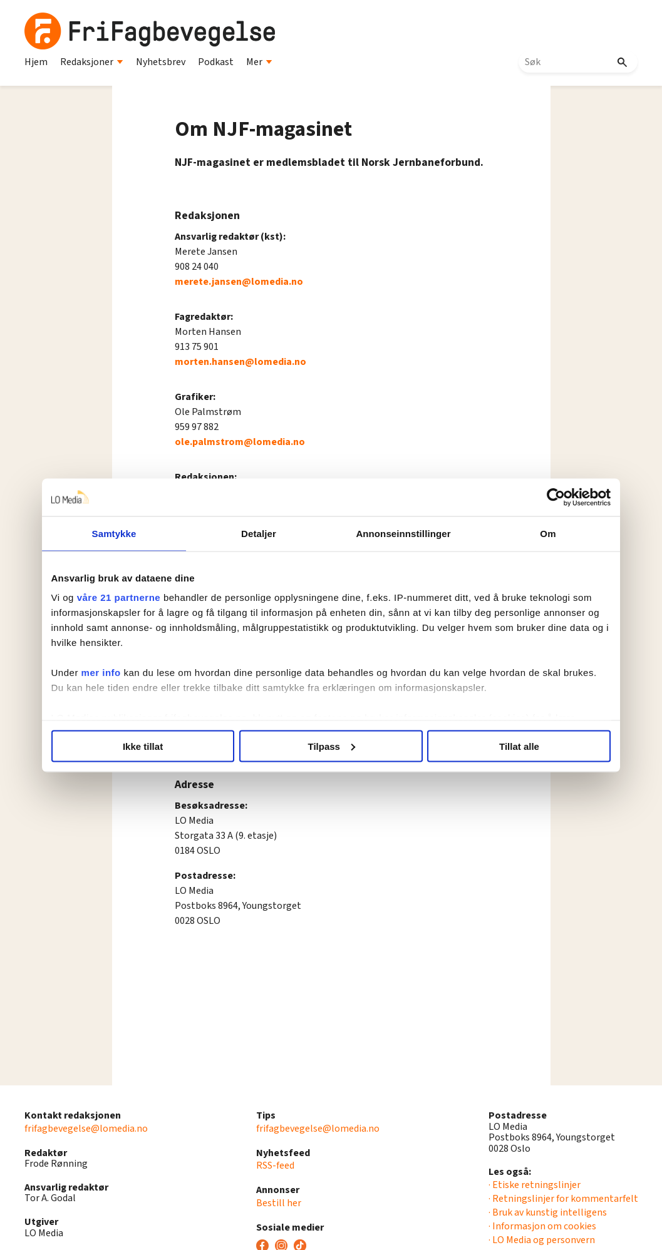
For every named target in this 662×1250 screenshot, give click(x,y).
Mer (259, 62)
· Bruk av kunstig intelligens (548, 1212)
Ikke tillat (148, 745)
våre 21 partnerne (126, 597)
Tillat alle (514, 745)
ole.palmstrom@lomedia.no (240, 442)
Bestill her (278, 1203)
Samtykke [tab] (120, 533)
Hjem (36, 62)
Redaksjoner (91, 62)
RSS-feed (275, 1165)
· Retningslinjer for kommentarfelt (563, 1199)
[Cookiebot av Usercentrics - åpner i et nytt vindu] (549, 497)
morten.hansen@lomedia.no (240, 362)
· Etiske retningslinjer (535, 1185)
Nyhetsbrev (160, 62)
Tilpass (331, 745)
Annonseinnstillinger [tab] (401, 533)
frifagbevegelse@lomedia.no (86, 1128)
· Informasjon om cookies (542, 1226)
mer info (108, 672)
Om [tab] (542, 533)
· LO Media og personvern (542, 1240)
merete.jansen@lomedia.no (239, 282)
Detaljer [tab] (260, 533)
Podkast (216, 62)
